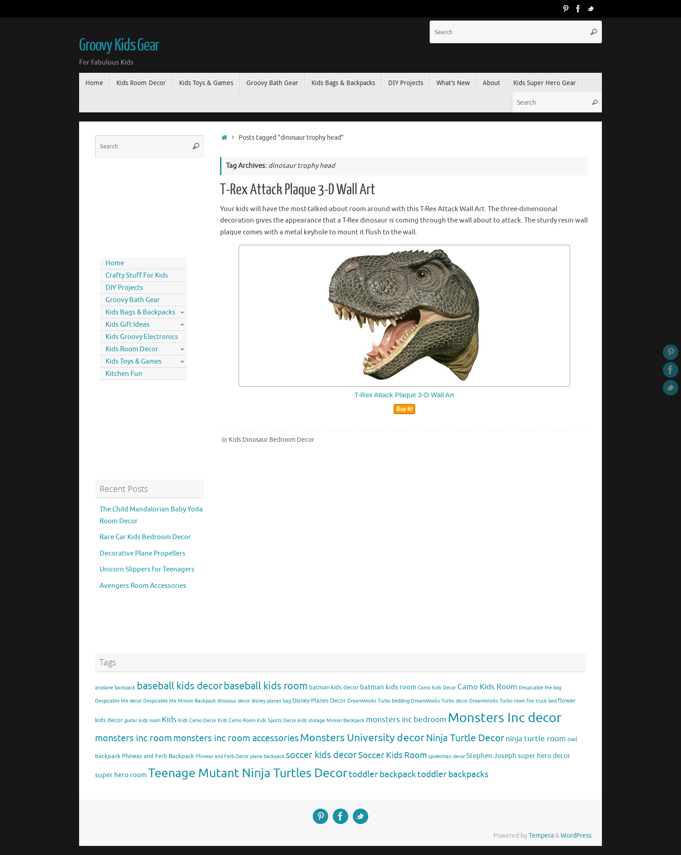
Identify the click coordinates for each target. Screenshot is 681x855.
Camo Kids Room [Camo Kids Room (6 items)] (487, 687)
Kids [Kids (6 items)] (169, 719)
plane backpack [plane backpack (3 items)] (267, 756)
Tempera (541, 836)
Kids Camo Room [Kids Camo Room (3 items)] (236, 720)
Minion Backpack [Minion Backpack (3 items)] (345, 720)
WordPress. (577, 836)
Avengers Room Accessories (143, 586)
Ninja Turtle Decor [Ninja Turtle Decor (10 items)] (465, 738)
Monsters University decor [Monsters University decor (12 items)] (362, 737)
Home (114, 263)
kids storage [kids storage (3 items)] (311, 720)
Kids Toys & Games (133, 361)
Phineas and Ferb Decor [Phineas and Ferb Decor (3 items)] (222, 756)
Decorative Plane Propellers (142, 553)
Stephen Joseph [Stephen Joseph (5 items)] (491, 755)
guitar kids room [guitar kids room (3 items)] (142, 720)
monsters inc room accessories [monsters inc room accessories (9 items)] (236, 738)
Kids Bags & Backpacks (140, 312)
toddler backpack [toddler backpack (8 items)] (382, 774)
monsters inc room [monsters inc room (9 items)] (133, 738)
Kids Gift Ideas (127, 324)
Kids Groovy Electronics (141, 337)
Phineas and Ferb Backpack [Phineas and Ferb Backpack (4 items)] (158, 756)
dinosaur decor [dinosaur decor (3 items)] (233, 701)
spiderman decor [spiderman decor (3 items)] (446, 756)
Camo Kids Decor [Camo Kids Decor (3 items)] (437, 688)
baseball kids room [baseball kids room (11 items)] (266, 686)
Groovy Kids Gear (119, 45)
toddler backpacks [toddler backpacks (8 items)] (452, 774)
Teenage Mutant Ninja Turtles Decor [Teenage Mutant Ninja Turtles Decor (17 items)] (247, 773)
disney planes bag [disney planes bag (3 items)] (271, 701)
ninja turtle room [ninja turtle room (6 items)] (536, 739)
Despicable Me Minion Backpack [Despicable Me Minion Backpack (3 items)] (179, 701)
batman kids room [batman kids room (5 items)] (388, 687)
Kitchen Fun (123, 373)
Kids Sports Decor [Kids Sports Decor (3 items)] (276, 720)
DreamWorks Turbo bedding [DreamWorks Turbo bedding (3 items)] (378, 701)
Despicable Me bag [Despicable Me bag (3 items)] (540, 688)
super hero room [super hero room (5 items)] (121, 774)
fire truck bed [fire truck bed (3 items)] (541, 701)
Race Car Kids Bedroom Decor (145, 537)
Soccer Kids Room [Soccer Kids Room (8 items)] (392, 755)
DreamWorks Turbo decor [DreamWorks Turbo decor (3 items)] (439, 701)
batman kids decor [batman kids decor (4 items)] (334, 687)
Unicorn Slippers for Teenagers (147, 569)
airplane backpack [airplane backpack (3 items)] (115, 688)
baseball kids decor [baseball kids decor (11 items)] (179, 686)
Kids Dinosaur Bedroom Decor (271, 440)
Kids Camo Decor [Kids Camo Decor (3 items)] (197, 720)
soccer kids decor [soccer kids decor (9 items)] (321, 755)
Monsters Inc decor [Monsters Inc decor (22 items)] (504, 717)
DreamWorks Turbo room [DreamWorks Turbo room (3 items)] (497, 701)
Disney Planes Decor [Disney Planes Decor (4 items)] (319, 700)
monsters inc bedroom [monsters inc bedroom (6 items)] (406, 719)
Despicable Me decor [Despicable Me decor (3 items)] (118, 701)
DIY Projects (124, 287)
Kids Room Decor (131, 349)
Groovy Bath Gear (132, 300)
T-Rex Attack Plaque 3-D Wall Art (297, 190)
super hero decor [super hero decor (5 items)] (544, 755)
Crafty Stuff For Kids (136, 275)
